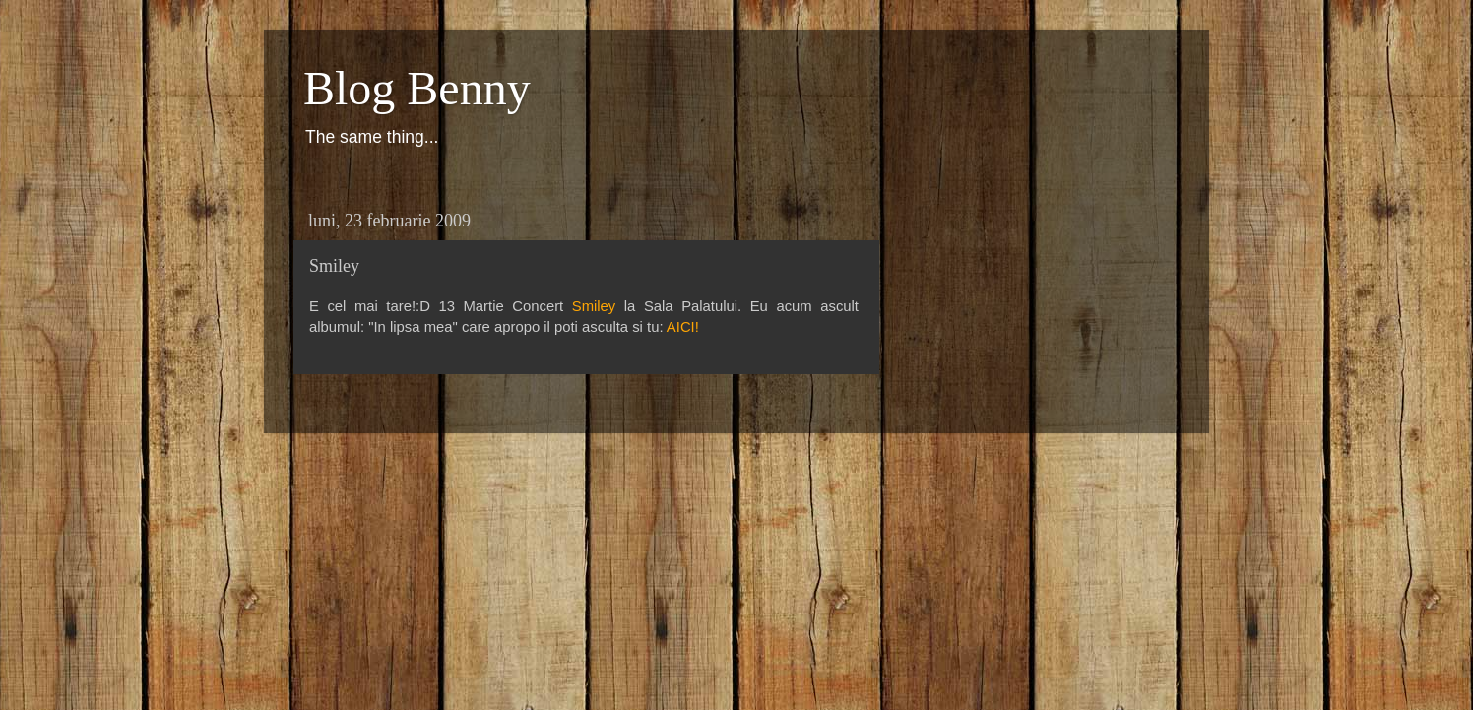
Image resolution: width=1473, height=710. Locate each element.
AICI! (683, 327)
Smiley (594, 306)
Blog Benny (417, 88)
